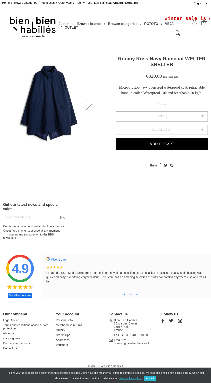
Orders (60, 330)
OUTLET (71, 27)
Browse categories (122, 24)
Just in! (64, 24)
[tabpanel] (126, 272)
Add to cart (162, 144)
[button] (90, 104)
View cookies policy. (130, 378)
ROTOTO (151, 24)
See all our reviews (20, 295)
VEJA (169, 24)
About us (8, 333)
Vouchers (62, 345)
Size (160, 116)
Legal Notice (11, 320)
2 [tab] (131, 295)
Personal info (64, 320)
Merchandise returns (69, 325)
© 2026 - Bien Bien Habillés (105, 366)
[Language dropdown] (201, 3)
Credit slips (63, 335)
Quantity (159, 129)
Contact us (10, 348)
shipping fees (11, 338)
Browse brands (89, 24)
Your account (67, 314)
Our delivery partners (16, 343)
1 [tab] (124, 295)
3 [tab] (137, 295)
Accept (150, 378)
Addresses (62, 340)
